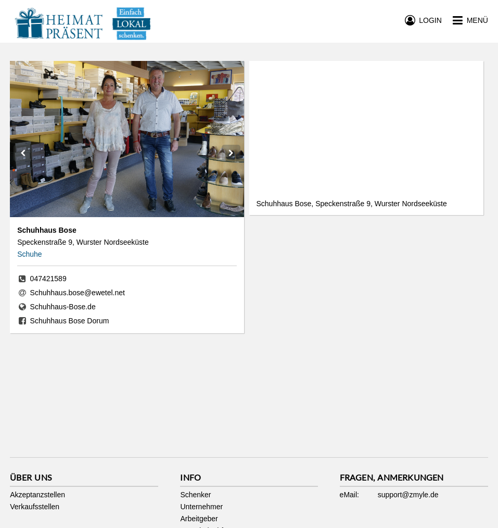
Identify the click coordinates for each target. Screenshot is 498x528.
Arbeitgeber (199, 518)
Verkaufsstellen (34, 506)
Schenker (195, 495)
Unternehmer (201, 506)
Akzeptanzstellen (37, 495)
